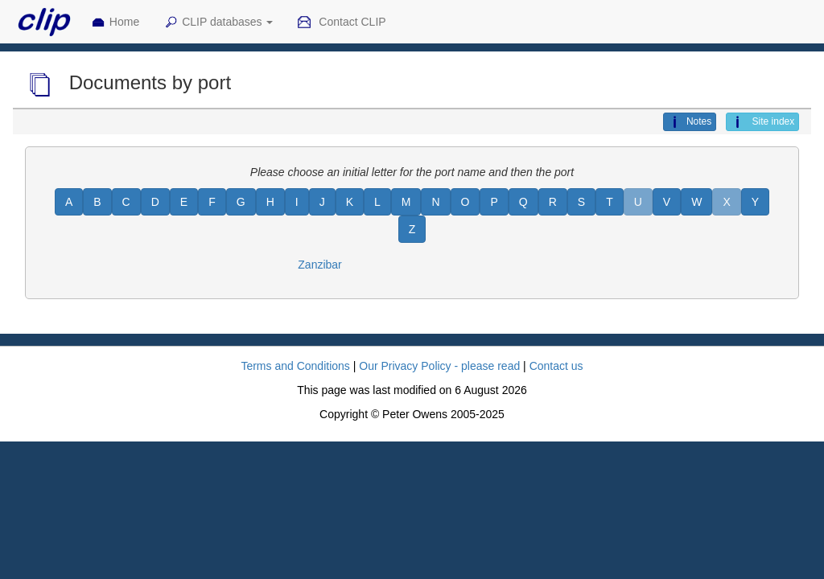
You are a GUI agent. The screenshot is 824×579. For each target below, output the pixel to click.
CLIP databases (218, 22)
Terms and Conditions (295, 365)
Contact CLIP (341, 22)
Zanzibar (319, 264)
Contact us (556, 365)
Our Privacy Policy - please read (439, 365)
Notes (689, 122)
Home (115, 22)
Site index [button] (762, 122)
